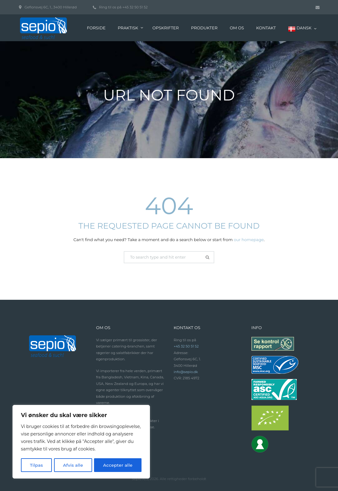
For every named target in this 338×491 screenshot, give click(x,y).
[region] (81, 442)
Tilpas (36, 465)
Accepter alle (118, 465)
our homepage (249, 239)
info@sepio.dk (186, 372)
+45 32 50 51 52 (135, 7)
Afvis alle (72, 465)
